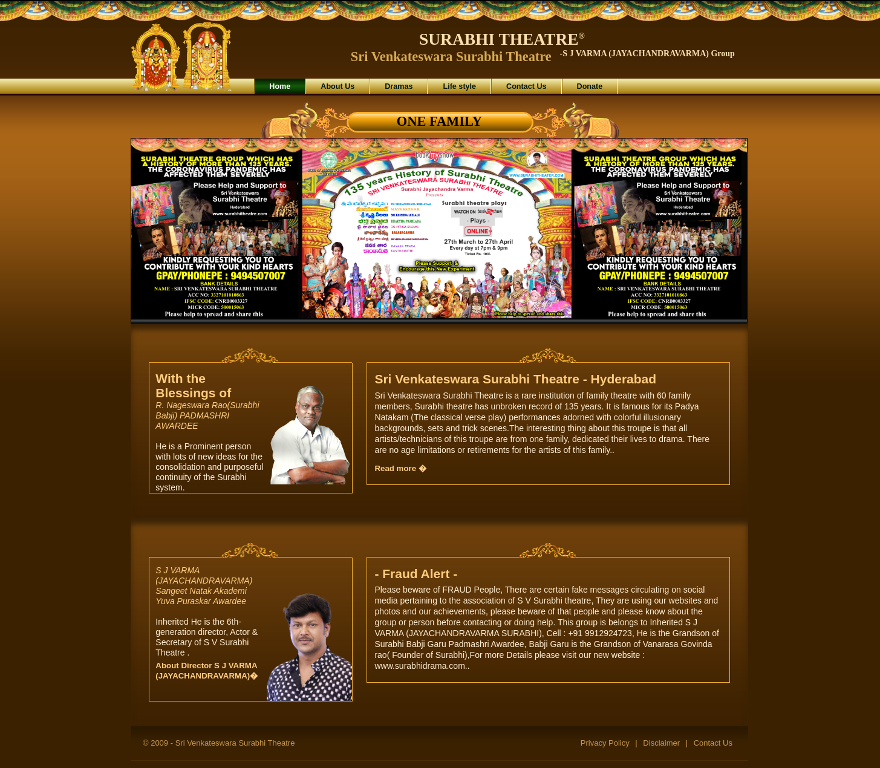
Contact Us (526, 86)
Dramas (398, 86)
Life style (459, 86)
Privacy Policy (605, 742)
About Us (337, 86)
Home (279, 86)
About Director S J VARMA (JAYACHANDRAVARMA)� (206, 670)
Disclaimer (661, 742)
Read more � (400, 468)
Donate (590, 86)
